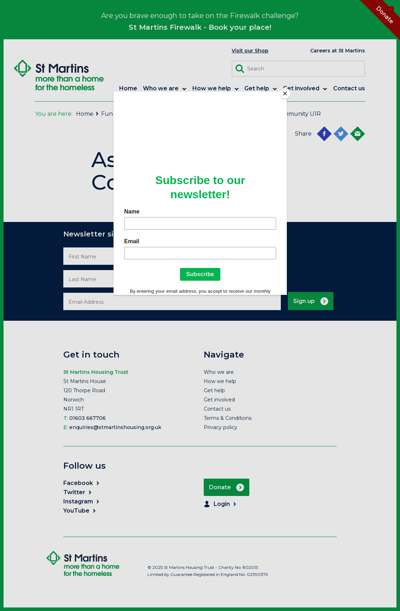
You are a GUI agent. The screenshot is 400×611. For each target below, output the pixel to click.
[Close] (285, 93)
